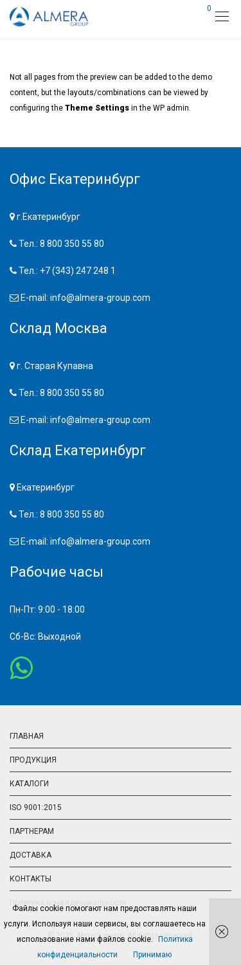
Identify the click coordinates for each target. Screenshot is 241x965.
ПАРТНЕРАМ (32, 831)
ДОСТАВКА (30, 855)
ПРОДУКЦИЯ (33, 759)
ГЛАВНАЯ (27, 736)
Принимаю (152, 954)
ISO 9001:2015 (36, 807)
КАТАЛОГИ (29, 783)
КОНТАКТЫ (30, 878)
